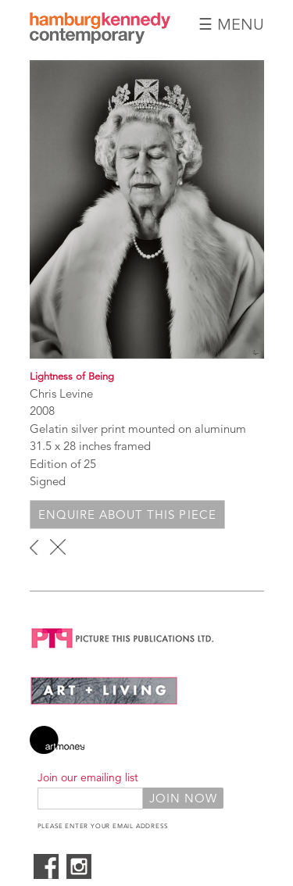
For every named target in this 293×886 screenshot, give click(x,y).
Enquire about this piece (127, 514)
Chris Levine (61, 393)
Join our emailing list (88, 777)
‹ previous (34, 547)
